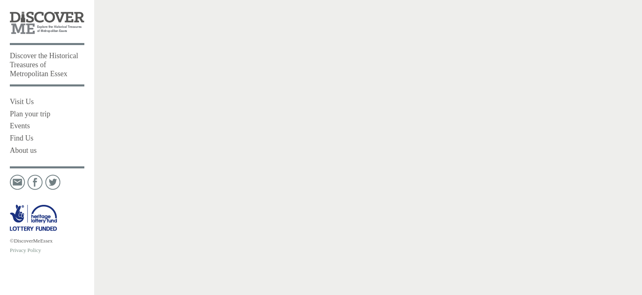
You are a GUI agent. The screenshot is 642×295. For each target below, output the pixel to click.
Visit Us (22, 102)
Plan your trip (30, 114)
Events (20, 126)
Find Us (22, 138)
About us (23, 150)
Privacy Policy (25, 250)
